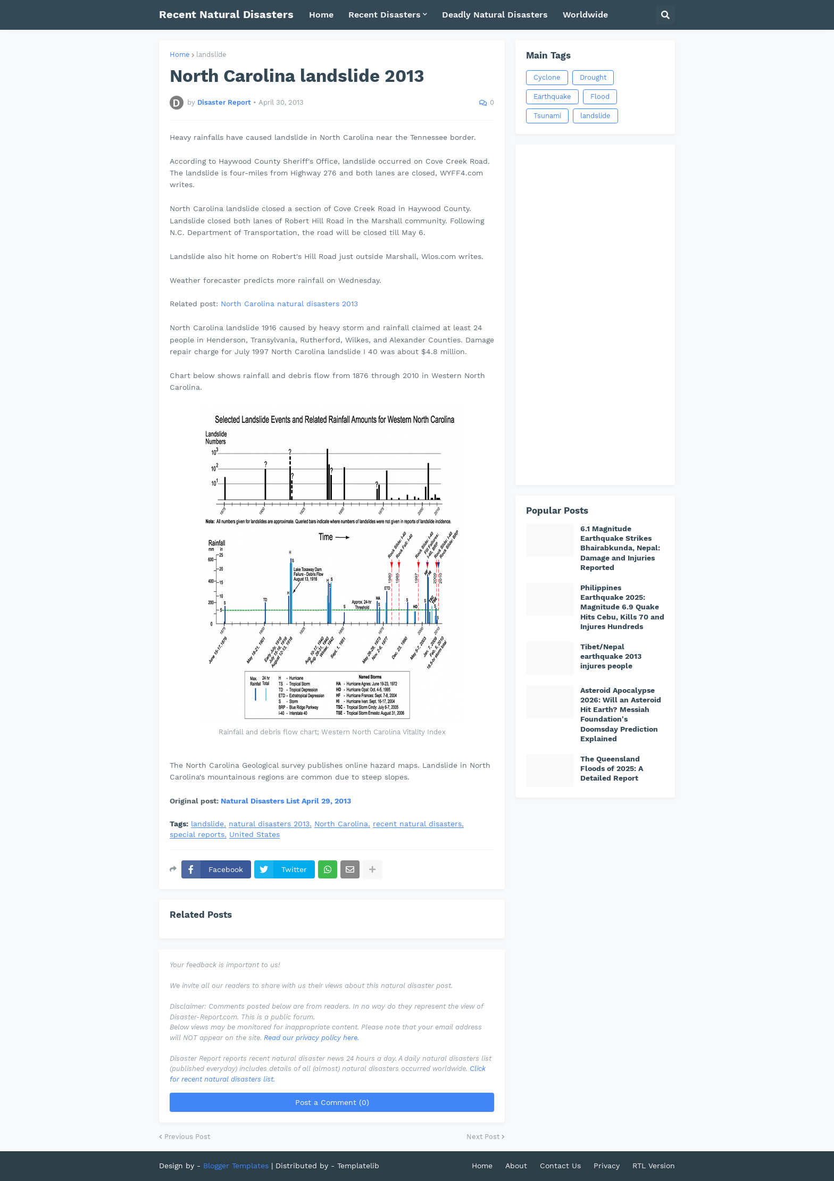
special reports (197, 835)
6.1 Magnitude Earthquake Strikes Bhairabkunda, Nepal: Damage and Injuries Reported (620, 548)
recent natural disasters (417, 824)
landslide (211, 54)
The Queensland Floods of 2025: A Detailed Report (611, 768)
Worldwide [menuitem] (585, 15)
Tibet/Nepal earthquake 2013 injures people (610, 656)
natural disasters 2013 (269, 824)
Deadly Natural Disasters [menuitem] (495, 15)
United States (254, 835)
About (516, 1165)
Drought (593, 77)
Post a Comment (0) (332, 1102)
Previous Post (187, 1136)
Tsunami (547, 116)
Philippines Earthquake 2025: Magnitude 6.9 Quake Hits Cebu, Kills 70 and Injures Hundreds (622, 607)
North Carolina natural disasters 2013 (289, 303)
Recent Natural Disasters (226, 14)
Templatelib (358, 1165)
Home (180, 54)
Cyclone (547, 77)
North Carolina (341, 824)
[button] (665, 14)
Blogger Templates (236, 1165)
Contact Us (560, 1165)
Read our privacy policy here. (311, 1038)
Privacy (607, 1165)
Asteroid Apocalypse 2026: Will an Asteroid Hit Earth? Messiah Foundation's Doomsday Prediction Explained (620, 714)
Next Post (482, 1136)
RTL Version (653, 1165)
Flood (600, 96)
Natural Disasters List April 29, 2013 (286, 801)
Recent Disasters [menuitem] (384, 15)
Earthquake (552, 96)
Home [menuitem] (321, 15)
